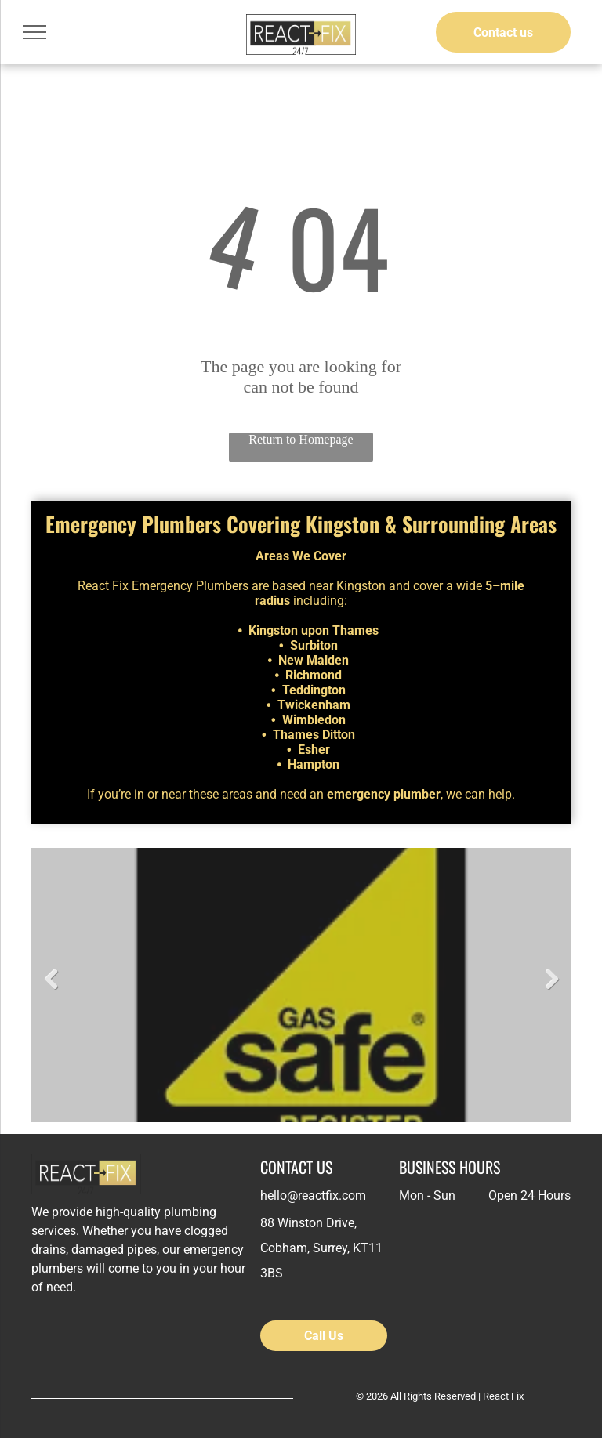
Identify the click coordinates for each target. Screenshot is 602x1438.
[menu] (34, 32)
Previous (51, 979)
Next (551, 979)
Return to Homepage (300, 439)
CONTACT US (296, 1167)
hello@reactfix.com (313, 1195)
